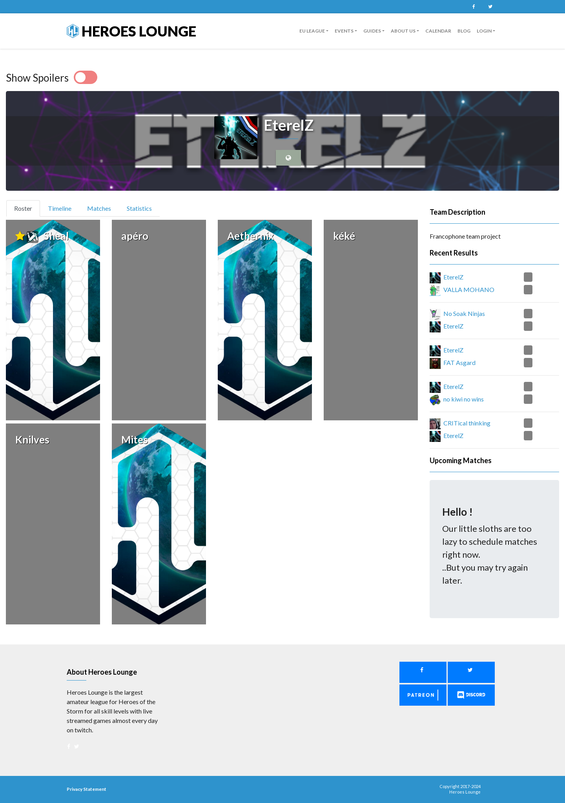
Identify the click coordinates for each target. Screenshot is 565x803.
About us (403, 31)
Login (484, 31)
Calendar (438, 31)
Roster (26, 207)
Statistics (139, 208)
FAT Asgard (459, 362)
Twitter (490, 6)
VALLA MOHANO (468, 289)
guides (372, 31)
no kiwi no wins (463, 399)
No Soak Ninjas (464, 313)
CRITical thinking (466, 423)
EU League (312, 31)
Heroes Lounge (131, 31)
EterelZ (453, 277)
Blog (463, 31)
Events (344, 31)
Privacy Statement (86, 789)
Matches (99, 208)
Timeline (60, 208)
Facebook (473, 6)
